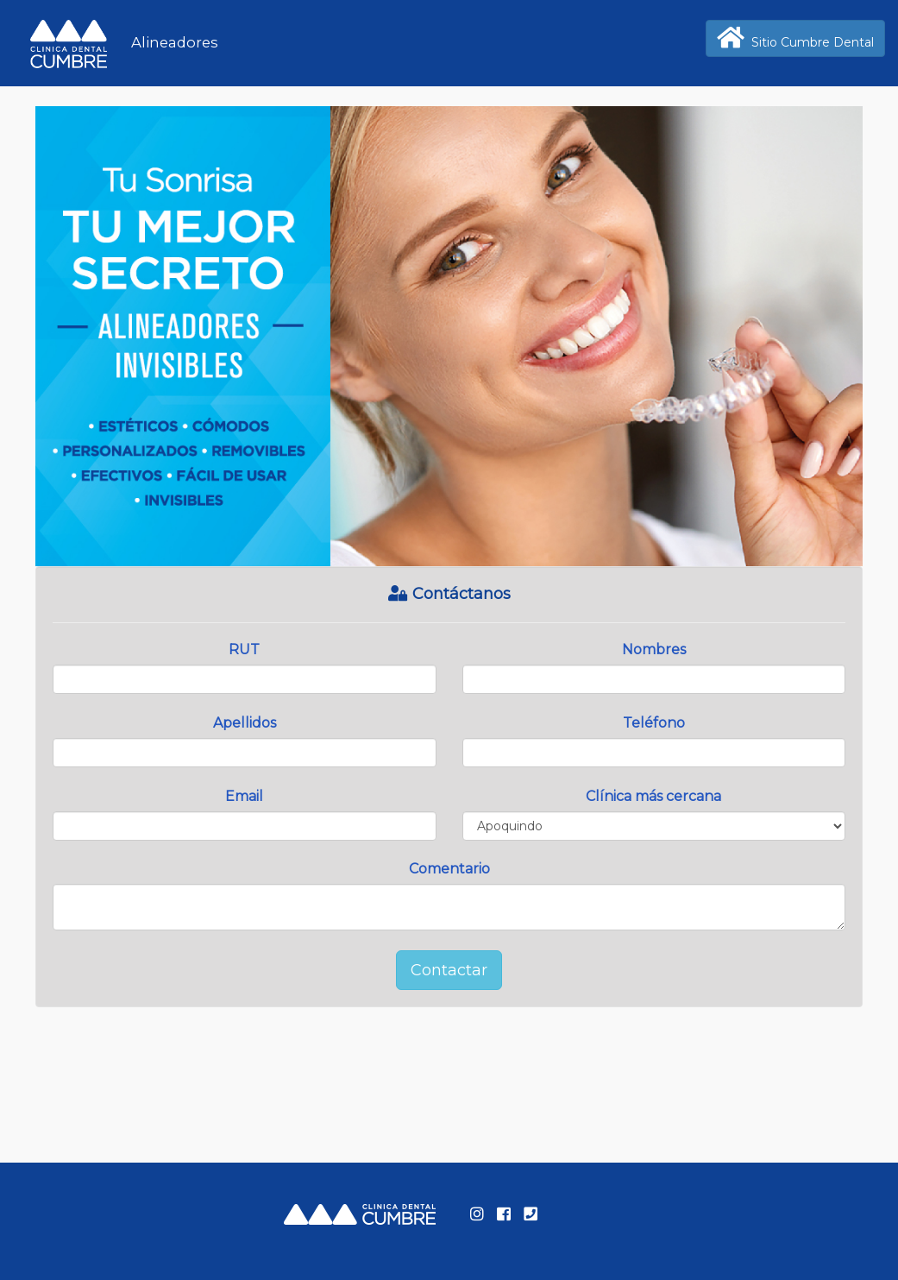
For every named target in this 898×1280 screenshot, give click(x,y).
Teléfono (654, 723)
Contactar (449, 970)
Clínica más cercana (653, 796)
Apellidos (244, 723)
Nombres (654, 649)
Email (244, 796)
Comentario (449, 869)
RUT (244, 649)
